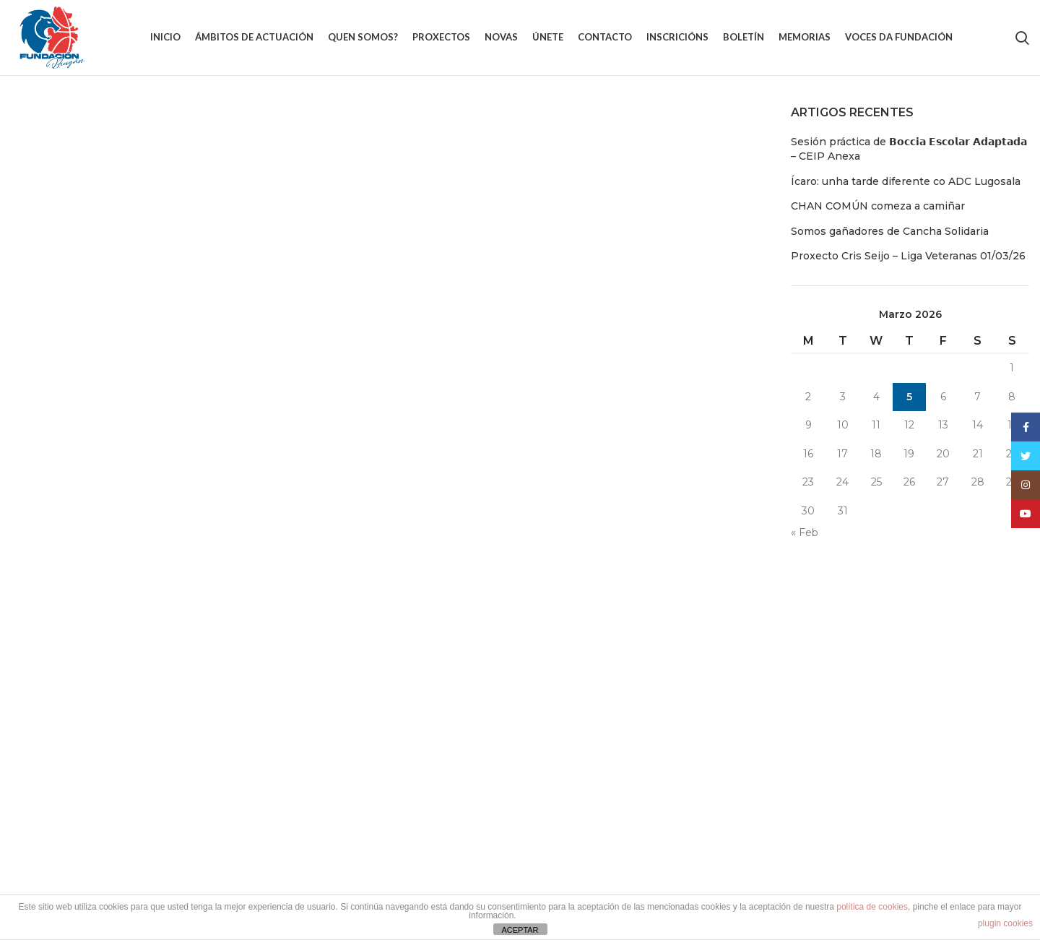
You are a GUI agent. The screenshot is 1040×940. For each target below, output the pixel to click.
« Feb (804, 532)
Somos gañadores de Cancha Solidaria (890, 231)
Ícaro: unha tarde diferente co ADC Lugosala (905, 181)
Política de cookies (751, 663)
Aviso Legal (733, 688)
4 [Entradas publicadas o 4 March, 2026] (876, 396)
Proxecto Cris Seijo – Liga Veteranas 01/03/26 (908, 255)
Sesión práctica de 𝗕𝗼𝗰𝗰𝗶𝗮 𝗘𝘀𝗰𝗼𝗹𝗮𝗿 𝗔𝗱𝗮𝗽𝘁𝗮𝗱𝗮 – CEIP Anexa (909, 149)
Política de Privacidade (761, 713)
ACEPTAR (519, 930)
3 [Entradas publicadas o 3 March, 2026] (843, 396)
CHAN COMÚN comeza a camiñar (878, 205)
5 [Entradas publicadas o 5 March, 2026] (909, 396)
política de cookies (872, 907)
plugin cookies (1005, 923)
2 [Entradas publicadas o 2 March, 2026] (808, 396)
